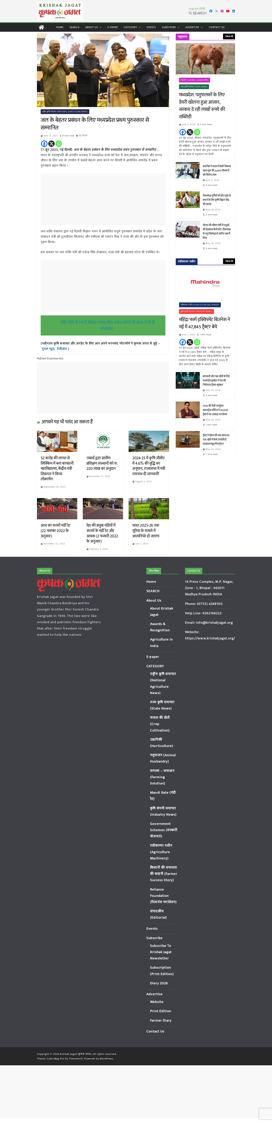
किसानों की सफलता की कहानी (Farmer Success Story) (163, 874)
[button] (100, 27)
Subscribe (169, 27)
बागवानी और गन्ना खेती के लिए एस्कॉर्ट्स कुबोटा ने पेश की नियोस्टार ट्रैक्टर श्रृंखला (216, 380)
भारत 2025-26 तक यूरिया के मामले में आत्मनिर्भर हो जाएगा (145, 530)
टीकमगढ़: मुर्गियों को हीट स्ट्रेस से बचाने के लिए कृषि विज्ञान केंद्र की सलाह (217, 200)
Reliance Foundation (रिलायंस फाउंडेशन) (163, 896)
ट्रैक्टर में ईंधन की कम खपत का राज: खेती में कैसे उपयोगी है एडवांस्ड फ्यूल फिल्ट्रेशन (216, 439)
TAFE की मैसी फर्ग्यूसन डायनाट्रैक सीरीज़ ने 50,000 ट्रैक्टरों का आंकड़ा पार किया (215, 410)
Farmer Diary (160, 1020)
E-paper (113, 27)
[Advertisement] (104, 199)
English (193, 9)
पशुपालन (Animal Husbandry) (195, 80)
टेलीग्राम (62, 349)
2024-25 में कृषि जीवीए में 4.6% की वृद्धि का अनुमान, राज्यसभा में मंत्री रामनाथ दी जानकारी (148, 466)
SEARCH (74, 27)
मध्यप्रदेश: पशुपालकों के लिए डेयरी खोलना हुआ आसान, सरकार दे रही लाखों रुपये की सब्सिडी (202, 106)
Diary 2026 (159, 983)
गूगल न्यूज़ (48, 349)
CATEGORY (130, 27)
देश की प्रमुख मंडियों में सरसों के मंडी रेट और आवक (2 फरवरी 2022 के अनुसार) (102, 533)
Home (60, 27)
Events (151, 27)
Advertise (192, 27)
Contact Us (217, 27)
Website (157, 1002)
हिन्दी (202, 9)
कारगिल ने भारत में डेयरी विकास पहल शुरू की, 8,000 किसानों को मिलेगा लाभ (217, 170)
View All (229, 36)
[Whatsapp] (58, 143)
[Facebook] (44, 143)
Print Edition (160, 1011)
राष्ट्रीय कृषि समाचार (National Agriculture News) (65, 111)
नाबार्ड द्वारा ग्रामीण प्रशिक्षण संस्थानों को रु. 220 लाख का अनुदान (102, 463)
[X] (51, 143)
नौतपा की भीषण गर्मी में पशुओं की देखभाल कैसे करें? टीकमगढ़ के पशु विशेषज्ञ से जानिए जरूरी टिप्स (217, 231)
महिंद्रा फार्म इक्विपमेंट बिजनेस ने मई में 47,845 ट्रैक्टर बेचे (204, 323)
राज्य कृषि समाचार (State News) (194, 86)
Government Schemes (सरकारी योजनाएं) (163, 830)
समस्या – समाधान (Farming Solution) (162, 777)
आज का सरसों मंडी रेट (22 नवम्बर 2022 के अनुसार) (55, 530)
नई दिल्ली (83, 135)
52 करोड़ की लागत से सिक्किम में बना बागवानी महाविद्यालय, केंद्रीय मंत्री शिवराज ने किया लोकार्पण (57, 468)
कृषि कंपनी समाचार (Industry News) (197, 311)
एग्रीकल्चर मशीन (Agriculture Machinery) (200, 304)
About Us (91, 27)
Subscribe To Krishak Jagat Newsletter (161, 952)
